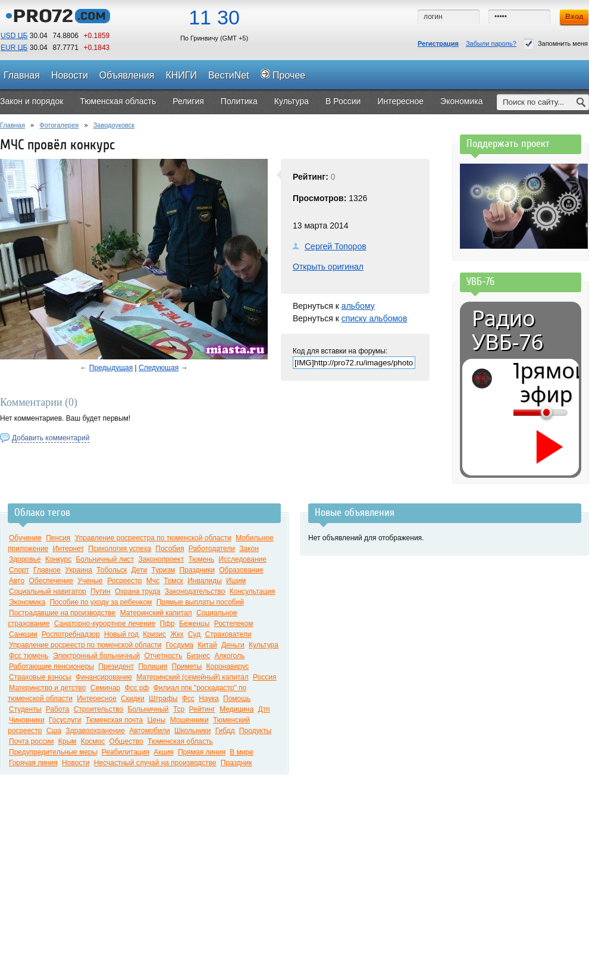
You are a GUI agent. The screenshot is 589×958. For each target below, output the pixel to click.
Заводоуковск (113, 125)
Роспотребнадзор (71, 634)
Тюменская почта (114, 720)
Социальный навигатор (47, 591)
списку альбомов (374, 318)
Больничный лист (105, 559)
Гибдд (225, 731)
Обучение (25, 538)
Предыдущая (111, 368)
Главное (47, 570)
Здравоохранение (95, 731)
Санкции (23, 634)
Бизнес (198, 656)
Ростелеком (233, 623)
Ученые (89, 581)
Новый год (121, 634)
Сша (53, 731)
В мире (241, 752)
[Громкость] (520, 412)
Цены (156, 720)
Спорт (19, 570)
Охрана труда (138, 591)
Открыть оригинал (328, 266)
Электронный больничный (96, 656)
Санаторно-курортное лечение (105, 623)
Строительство (99, 709)
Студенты (25, 709)
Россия (264, 677)
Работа (58, 709)
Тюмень (201, 559)
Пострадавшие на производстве (62, 613)
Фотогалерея (59, 125)
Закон (249, 548)
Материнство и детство (47, 688)
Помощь (236, 698)
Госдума (179, 645)
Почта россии (31, 741)
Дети (139, 570)
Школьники (192, 731)
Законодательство (195, 591)
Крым (67, 741)
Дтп (264, 709)
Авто (16, 581)
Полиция (152, 666)
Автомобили (149, 731)
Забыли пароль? (491, 43)
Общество (126, 741)
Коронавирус (227, 666)
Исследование (242, 559)
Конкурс (58, 559)
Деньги (233, 645)
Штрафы (163, 698)
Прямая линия (201, 752)
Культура (263, 645)
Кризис (154, 634)
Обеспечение (51, 581)
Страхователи (228, 634)
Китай (207, 645)
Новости (75, 763)
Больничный (147, 709)
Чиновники (27, 720)
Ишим (236, 581)
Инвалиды (204, 581)
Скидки (133, 698)
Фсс (188, 698)
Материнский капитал (156, 613)
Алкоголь (229, 656)
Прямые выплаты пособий (200, 602)
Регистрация (438, 43)
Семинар (105, 688)
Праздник (236, 763)
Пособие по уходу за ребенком (100, 602)
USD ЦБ (14, 36)
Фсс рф (136, 688)
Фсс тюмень (29, 656)
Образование (241, 570)
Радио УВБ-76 (507, 330)
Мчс (152, 581)
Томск (173, 581)
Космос (93, 741)
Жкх (176, 634)
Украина (78, 570)
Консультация (252, 591)
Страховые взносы (40, 677)
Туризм (163, 570)
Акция (163, 752)
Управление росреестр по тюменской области (85, 645)
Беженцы (194, 623)
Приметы (187, 666)
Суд (194, 634)
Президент (116, 666)
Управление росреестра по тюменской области (153, 538)
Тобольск (111, 570)
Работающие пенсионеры (51, 666)
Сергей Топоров (335, 246)
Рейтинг (202, 709)
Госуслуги (65, 720)
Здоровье (25, 559)
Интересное (97, 698)
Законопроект (161, 559)
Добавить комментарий (50, 438)
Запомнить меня (556, 44)
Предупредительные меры (53, 752)
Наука (208, 698)
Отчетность (163, 656)
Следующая (158, 368)
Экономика (27, 602)
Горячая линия (33, 763)
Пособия (169, 548)
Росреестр (124, 581)
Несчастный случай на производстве (155, 763)
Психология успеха (119, 548)
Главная (12, 125)
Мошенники (189, 720)
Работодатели (212, 548)
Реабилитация (125, 752)
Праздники (196, 570)
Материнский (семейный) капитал (192, 677)
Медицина (236, 709)
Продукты (255, 731)
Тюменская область (180, 741)
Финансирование (104, 677)
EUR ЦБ (14, 47)
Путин (100, 591)
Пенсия (58, 538)
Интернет (68, 548)
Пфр (167, 623)
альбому (358, 306)
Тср (178, 709)
